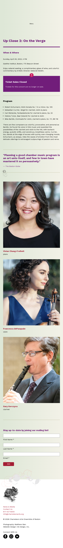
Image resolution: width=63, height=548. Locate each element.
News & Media (9, 507)
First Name (8, 440)
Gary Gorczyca (10, 406)
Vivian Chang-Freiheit (13, 251)
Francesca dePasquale (14, 329)
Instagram (11, 535)
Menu (31, 24)
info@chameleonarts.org (13, 514)
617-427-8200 (9, 512)
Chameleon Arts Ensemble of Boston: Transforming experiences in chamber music (31, 11)
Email (6, 458)
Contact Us (7, 509)
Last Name (8, 449)
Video (17, 535)
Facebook (5, 535)
